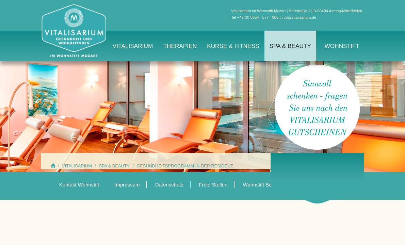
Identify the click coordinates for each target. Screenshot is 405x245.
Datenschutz (169, 184)
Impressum (127, 184)
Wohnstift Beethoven (266, 184)
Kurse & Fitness (233, 46)
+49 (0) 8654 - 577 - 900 (258, 17)
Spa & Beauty (290, 46)
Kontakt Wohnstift (79, 184)
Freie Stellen (213, 184)
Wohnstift (341, 46)
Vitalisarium (133, 46)
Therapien (180, 46)
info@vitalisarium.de (299, 17)
